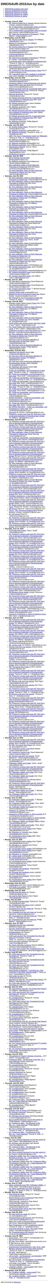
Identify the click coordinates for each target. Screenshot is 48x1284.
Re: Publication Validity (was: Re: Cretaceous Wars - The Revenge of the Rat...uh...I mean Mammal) (28, 1162)
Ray (10, 1239)
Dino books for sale (16, 976)
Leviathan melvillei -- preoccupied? (21, 1267)
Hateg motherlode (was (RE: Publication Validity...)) (27, 1185)
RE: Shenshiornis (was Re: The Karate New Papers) (27, 989)
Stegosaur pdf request (17, 352)
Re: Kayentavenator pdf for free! (20, 1209)
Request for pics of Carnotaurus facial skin (24, 294)
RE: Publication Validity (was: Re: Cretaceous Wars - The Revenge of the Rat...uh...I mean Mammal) (28, 1178)
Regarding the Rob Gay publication (21, 925)
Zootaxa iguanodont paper (18, 265)
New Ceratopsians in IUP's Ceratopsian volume (26, 1225)
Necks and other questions (18, 941)
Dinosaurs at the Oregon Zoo (19, 779)
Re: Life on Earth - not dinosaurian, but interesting (27, 1259)
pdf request (13, 509)
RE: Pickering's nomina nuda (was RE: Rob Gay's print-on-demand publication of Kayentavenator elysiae (27, 448)
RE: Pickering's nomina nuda (19, 749)
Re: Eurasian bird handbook (19, 869)
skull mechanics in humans (18, 1010)
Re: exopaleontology (16, 998)
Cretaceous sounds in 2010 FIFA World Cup (25, 330)
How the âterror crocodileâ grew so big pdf (24, 610)
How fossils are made (16, 1194)
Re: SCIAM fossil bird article (19, 901)
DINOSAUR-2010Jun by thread (16, 12)
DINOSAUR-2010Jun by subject (16, 14)
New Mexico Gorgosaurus (18, 270)
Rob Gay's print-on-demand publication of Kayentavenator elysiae (24, 340)
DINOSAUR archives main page (16, 9)
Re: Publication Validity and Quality (21, 772)
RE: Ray (12, 1252)
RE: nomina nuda (15, 641)
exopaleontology (15, 932)
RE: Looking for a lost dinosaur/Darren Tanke (25, 70)
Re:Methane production (17, 154)
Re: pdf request (14, 514)
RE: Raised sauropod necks (19, 103)
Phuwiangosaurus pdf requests (20, 1218)
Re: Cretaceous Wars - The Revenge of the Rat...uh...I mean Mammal (24, 1124)
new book (12, 412)
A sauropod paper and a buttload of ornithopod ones (27, 61)
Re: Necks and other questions (20, 945)
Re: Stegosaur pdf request (18, 367)
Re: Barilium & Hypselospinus (19, 50)
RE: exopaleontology (16, 1089)
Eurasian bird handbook (17, 865)
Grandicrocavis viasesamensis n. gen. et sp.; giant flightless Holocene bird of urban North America (27, 1248)
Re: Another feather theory (18, 127)
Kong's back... (14, 1238)
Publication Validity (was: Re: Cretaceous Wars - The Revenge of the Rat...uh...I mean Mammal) (28, 1157)
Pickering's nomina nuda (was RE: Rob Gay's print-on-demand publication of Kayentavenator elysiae (27, 415)
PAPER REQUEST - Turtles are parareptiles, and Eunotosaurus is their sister (26, 398)
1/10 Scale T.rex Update (17, 1263)
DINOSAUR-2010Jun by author (16, 16)
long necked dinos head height (20, 67)
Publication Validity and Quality (20, 763)
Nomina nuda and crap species (20, 647)
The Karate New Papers (17, 530)
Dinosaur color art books (17, 1110)
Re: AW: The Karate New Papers (21, 745)
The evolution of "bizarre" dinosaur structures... (26, 1056)
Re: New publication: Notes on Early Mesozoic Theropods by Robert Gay (25, 171)
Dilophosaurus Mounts (17, 147)
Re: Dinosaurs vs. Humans (18, 832)
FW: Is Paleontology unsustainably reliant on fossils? (28, 30)
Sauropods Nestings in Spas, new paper (23, 1229)
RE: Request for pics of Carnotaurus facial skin (26, 298)
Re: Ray (12, 1241)
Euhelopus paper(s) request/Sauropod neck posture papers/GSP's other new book (27, 84)
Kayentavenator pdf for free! (19, 1205)
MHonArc (17, 1282)
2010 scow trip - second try (18, 1201)
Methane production (16, 94)
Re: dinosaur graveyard (17, 1076)
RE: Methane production (17, 132)
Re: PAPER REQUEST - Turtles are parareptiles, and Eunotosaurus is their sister (28, 408)
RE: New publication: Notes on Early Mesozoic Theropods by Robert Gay (25, 318)
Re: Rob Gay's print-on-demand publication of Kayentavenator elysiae (25, 346)
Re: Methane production (17, 107)
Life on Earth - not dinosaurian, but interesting (25, 1256)
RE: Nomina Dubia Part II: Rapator (21, 23)
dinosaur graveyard (16, 1072)
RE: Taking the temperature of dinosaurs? (24, 34)
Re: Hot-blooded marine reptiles (20, 829)
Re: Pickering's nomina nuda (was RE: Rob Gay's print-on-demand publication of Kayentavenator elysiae (26, 423)
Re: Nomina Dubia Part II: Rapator (21, 47)
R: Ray (11, 1243)
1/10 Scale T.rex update (17, 887)
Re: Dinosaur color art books (19, 1116)
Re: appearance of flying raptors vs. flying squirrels (27, 818)
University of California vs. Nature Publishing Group (27, 614)
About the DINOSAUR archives (16, 11)
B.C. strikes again (15, 856)
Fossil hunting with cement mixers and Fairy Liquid (27, 323)
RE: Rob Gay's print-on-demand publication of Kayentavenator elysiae (25, 362)
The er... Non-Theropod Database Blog (23, 510)
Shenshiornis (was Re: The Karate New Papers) (26, 979)
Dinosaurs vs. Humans (17, 810)
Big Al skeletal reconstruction (19, 158)
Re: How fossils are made (18, 1214)
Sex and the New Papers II (18, 896)
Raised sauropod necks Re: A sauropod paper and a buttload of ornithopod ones (27, 89)
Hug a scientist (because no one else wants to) (26, 1119)
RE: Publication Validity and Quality (21, 803)
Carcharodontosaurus (17, 54)
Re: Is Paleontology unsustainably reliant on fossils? (27, 27)
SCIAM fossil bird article (17, 892)
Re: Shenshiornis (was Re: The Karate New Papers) (27, 1025)
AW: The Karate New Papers (19, 667)
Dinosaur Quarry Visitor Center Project (23, 303)
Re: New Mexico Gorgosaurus (19, 281)
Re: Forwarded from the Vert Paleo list (22, 912)
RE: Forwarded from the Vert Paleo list (23, 916)
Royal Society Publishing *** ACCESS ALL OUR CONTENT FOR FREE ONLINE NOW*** (26, 971)
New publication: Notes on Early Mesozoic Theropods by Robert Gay (24, 166)
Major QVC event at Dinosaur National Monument (27, 1221)
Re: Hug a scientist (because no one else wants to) (27, 1129)
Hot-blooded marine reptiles (19, 592)
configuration (13, 885)
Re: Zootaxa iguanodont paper (20, 272)
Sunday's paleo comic (17, 292)
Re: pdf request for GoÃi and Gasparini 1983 (25, 759)
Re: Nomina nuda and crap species (21, 650)
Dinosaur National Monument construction (24, 929)
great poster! (13, 65)
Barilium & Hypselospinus (18, 43)
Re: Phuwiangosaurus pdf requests (21, 1232)
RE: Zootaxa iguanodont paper (20, 267)
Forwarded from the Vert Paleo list (21, 909)
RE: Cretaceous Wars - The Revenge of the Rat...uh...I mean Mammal (24, 1100)
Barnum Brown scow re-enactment (21, 1198)
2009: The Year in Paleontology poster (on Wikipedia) (28, 136)
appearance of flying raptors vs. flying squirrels (25, 814)
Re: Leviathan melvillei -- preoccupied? (23, 1272)
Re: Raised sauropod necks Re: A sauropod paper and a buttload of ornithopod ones (27, 99)
